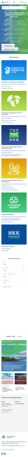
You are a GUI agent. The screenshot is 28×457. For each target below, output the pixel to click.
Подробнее (8, 45)
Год (4, 261)
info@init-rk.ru (21, 445)
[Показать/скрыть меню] (14, 2)
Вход (22, 1)
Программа (6, 280)
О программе (4, 250)
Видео (19, 336)
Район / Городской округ (9, 274)
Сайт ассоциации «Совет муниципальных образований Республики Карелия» (11, 155)
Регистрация (24, 2)
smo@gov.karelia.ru (5, 412)
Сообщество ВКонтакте (7, 88)
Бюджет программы (6, 118)
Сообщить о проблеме (8, 449)
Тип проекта (6, 267)
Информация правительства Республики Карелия (13, 84)
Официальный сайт (6, 86)
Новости (9, 336)
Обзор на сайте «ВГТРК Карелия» (9, 189)
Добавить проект (9, 49)
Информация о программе (7, 187)
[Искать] (24, 7)
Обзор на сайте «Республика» (8, 120)
